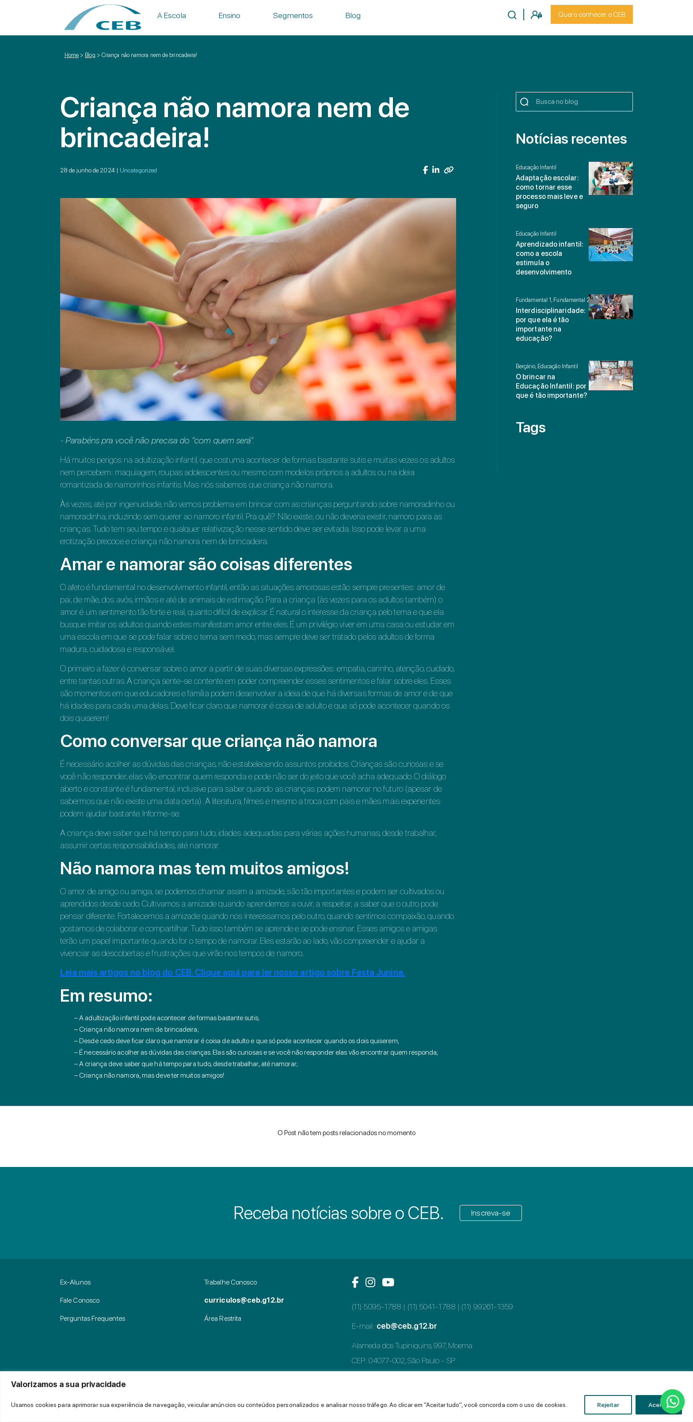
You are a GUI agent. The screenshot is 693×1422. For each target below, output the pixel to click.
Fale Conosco (79, 1300)
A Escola (171, 15)
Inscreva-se (490, 1212)
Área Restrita (222, 1318)
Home (72, 55)
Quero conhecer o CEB (591, 14)
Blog (353, 15)
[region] (346, 1396)
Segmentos (293, 15)
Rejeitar (608, 1404)
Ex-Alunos (75, 1282)
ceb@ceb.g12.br (407, 1326)
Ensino (230, 15)
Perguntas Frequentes (92, 1318)
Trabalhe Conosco (230, 1282)
